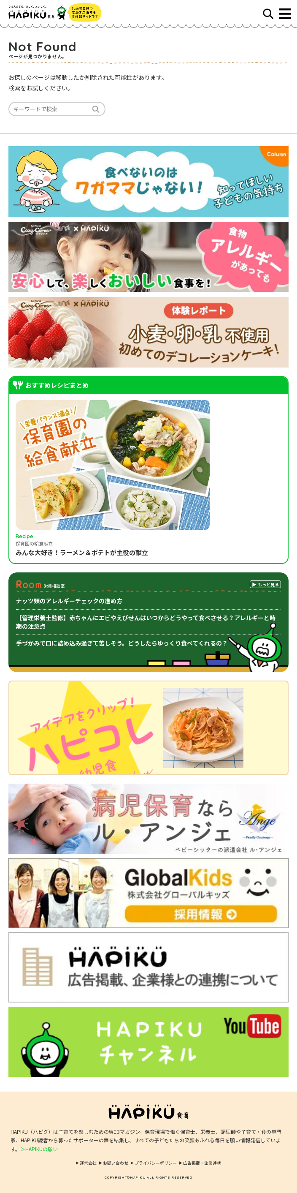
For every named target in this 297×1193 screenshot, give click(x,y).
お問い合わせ (115, 1163)
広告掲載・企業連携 (202, 1163)
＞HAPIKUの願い (39, 1148)
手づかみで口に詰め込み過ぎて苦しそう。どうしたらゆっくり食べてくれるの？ (122, 643)
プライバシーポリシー (156, 1163)
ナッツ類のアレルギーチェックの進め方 (69, 600)
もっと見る (268, 584)
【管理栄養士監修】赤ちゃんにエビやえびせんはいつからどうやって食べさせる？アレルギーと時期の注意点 (145, 621)
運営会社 (88, 1163)
